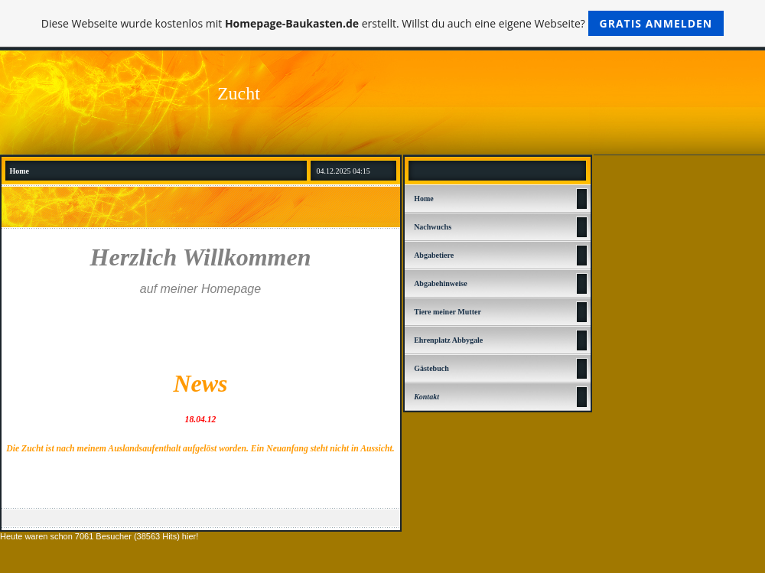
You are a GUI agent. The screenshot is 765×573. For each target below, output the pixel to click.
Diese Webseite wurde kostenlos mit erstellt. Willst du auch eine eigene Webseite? (382, 23)
